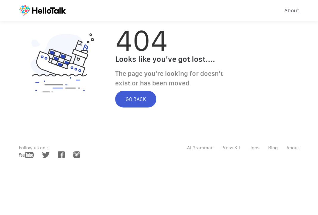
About (291, 10)
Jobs (254, 147)
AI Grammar (200, 147)
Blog (273, 147)
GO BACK (136, 99)
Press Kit (231, 147)
